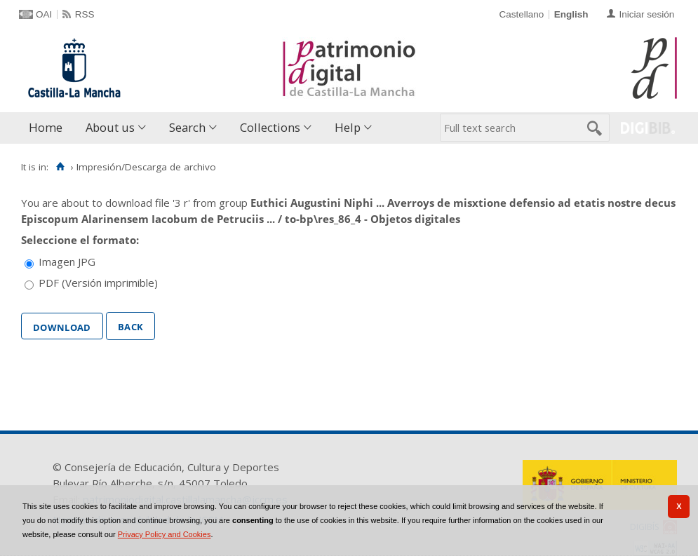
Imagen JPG (67, 262)
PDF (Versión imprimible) (98, 283)
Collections (270, 127)
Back (130, 325)
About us (110, 127)
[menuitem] (48, 128)
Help (348, 127)
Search (187, 127)
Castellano (521, 14)
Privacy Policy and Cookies (164, 534)
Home (45, 127)
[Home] (60, 167)
